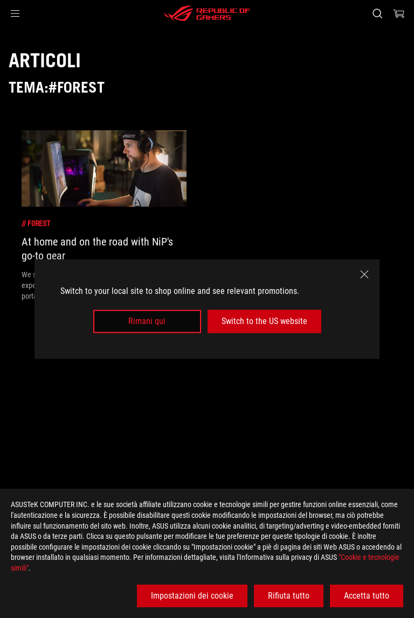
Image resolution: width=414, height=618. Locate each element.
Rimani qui (146, 321)
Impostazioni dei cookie (192, 596)
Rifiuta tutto (288, 596)
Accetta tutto (366, 596)
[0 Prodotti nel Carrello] (398, 13)
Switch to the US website (264, 321)
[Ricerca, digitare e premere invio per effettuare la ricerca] (377, 13)
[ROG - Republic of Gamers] (207, 13)
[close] (364, 274)
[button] (15, 13)
